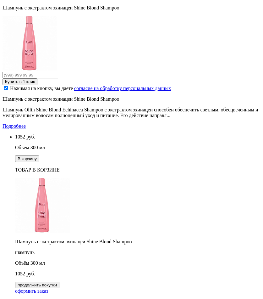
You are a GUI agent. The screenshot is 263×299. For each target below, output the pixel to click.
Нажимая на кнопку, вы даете (90, 88)
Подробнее (14, 126)
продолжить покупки (37, 285)
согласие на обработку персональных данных (122, 88)
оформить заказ (31, 291)
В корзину (27, 158)
